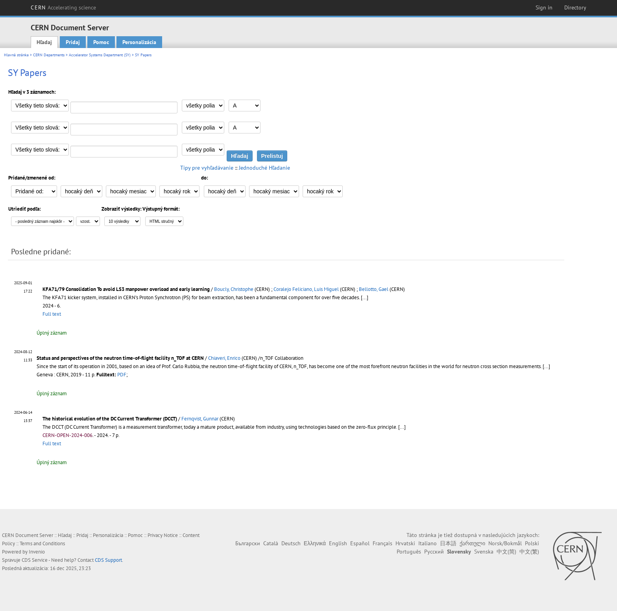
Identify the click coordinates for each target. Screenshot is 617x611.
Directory (575, 7)
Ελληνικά (315, 543)
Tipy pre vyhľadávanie (206, 167)
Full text (51, 314)
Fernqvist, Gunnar (199, 418)
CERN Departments (49, 54)
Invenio (37, 551)
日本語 (448, 543)
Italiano (427, 543)
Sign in (544, 7)
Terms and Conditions (42, 543)
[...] (364, 297)
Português (409, 551)
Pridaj (73, 42)
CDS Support (108, 560)
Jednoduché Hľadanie (264, 167)
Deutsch (291, 543)
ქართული (472, 543)
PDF (121, 374)
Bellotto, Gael (373, 289)
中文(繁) (529, 551)
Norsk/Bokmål (505, 543)
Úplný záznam (52, 333)
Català (270, 543)
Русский (434, 551)
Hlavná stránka (16, 54)
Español (359, 543)
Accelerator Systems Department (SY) (100, 54)
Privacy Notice (163, 535)
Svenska (483, 551)
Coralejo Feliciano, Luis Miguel (306, 289)
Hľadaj (44, 42)
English (338, 543)
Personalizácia (139, 42)
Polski (532, 543)
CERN (63, 7)
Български (247, 543)
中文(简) (506, 551)
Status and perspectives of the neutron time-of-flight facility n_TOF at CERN (120, 358)
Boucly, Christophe (233, 289)
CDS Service (35, 560)
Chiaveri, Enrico (224, 358)
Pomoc (101, 42)
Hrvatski (405, 543)
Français (382, 543)
